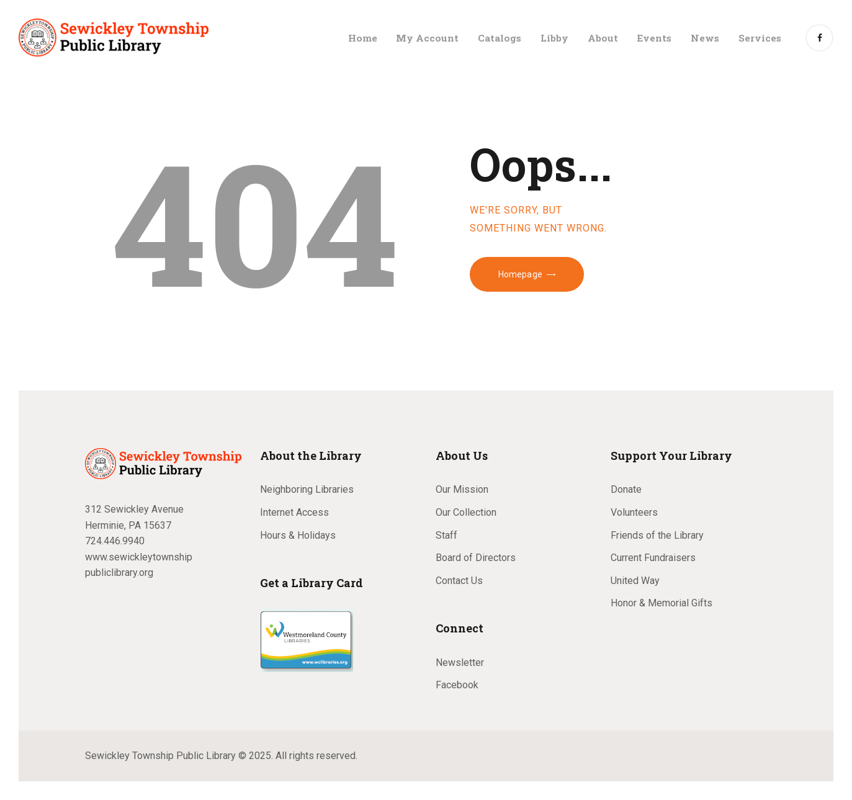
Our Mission (462, 489)
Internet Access (294, 512)
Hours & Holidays (298, 535)
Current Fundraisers (653, 558)
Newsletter (460, 662)
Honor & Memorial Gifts (661, 603)
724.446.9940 (115, 541)
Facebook (457, 685)
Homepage (520, 274)
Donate (626, 489)
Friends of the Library (657, 535)
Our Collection (466, 512)
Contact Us (459, 581)
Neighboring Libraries (307, 489)
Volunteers (634, 512)
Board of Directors (476, 558)
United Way (635, 581)
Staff (446, 535)
